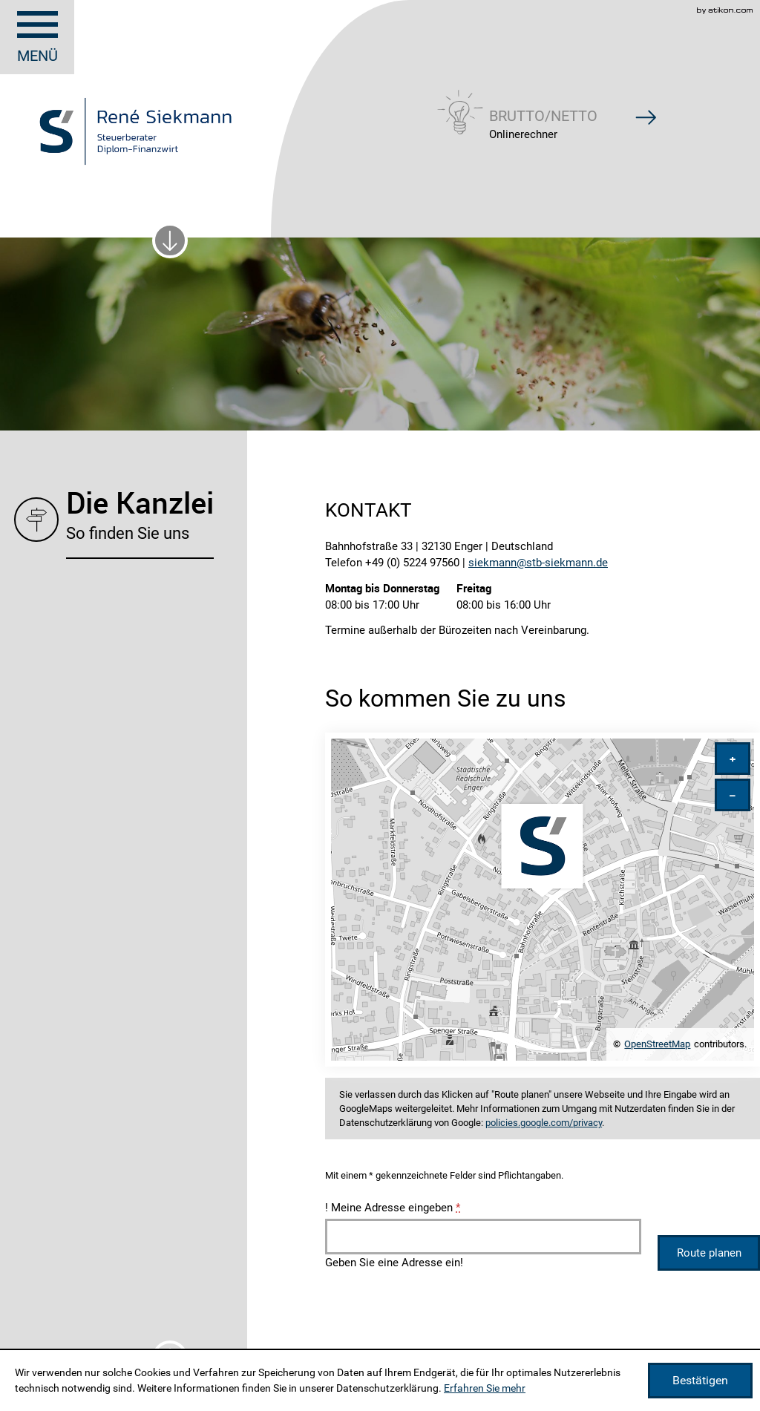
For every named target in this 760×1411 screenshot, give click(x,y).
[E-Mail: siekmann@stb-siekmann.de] (538, 562)
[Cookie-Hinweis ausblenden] (700, 1380)
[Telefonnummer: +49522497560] (412, 562)
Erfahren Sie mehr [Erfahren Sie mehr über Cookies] (484, 1388)
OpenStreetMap (657, 1044)
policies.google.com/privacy (543, 1122)
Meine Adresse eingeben (392, 1207)
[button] (543, 110)
